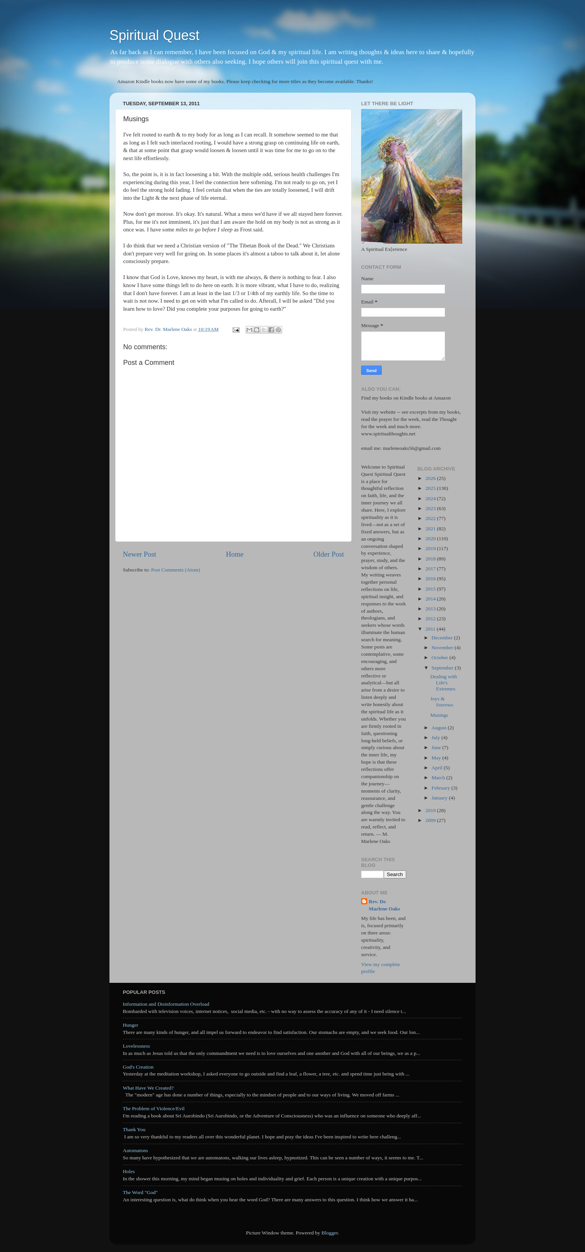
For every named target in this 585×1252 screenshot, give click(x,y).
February (442, 788)
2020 (431, 538)
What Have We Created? (148, 1088)
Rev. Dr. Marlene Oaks (384, 905)
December (443, 637)
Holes (129, 1171)
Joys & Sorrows (441, 702)
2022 (431, 518)
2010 (431, 810)
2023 (431, 508)
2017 (431, 568)
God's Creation (138, 1067)
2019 (431, 548)
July (437, 737)
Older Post (328, 554)
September (443, 668)
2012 (431, 618)
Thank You (134, 1129)
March (439, 777)
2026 (431, 478)
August (440, 727)
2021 (431, 528)
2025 (431, 488)
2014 (431, 599)
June (437, 747)
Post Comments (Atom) (175, 570)
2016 (431, 578)
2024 (431, 498)
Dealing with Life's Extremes (443, 683)
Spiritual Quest (154, 35)
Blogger (329, 1233)
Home (235, 554)
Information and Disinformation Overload (166, 1004)
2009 (431, 820)
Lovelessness (136, 1046)
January (440, 798)
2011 (431, 629)
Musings (439, 715)
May (437, 758)
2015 (431, 589)
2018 (431, 559)
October (441, 657)
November (443, 647)
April (438, 767)
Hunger (130, 1025)
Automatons (135, 1150)
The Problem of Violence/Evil (154, 1108)
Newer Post (139, 554)
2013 (431, 609)
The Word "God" (140, 1192)
